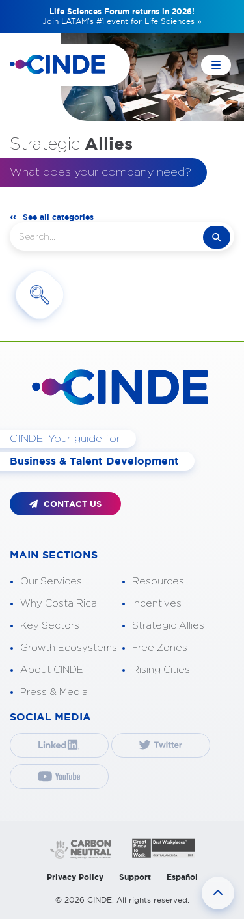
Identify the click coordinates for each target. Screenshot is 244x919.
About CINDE (51, 670)
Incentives (157, 604)
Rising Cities (161, 670)
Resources (158, 581)
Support (135, 877)
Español (182, 877)
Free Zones (159, 648)
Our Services (51, 581)
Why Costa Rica (58, 604)
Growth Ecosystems (68, 648)
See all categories (58, 217)
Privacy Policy (75, 877)
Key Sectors (49, 626)
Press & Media (54, 692)
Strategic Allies (168, 626)
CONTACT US (65, 504)
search (216, 237)
